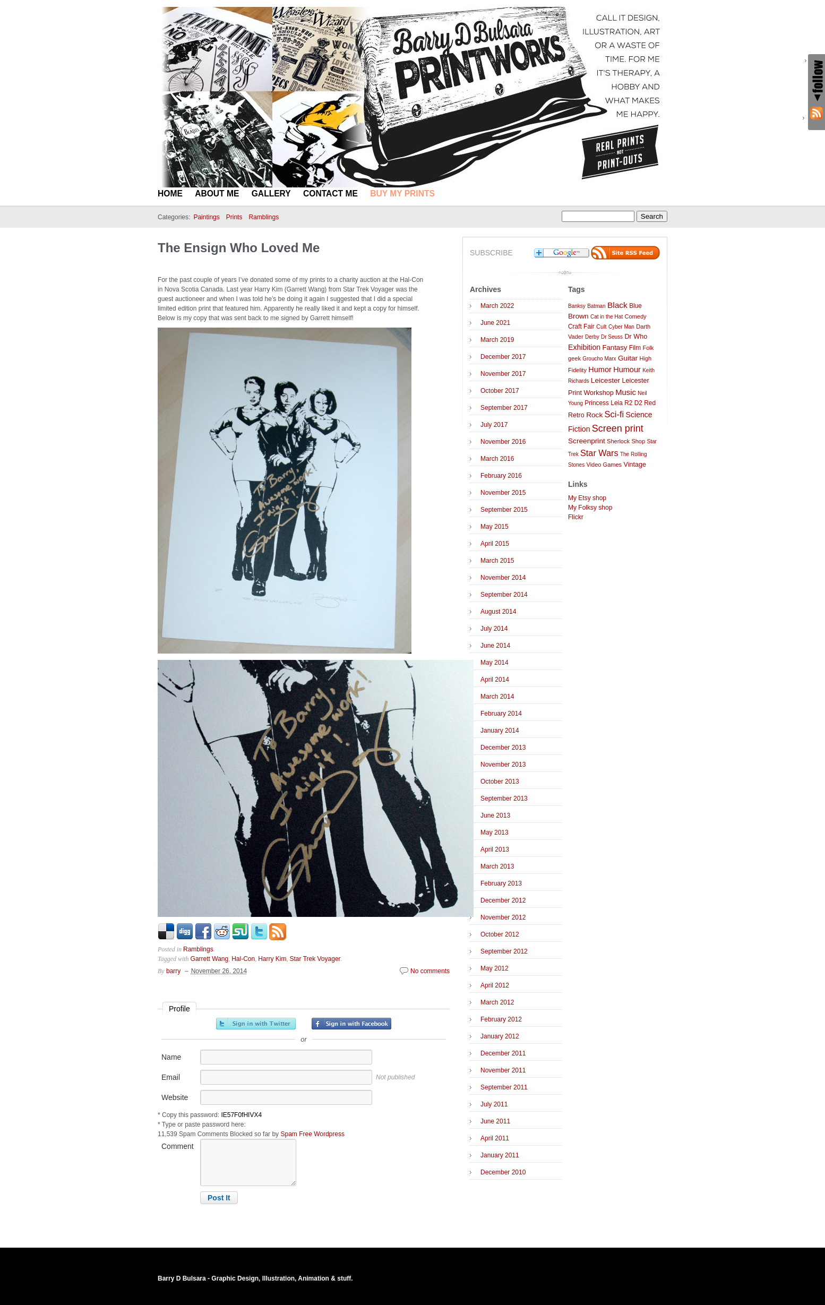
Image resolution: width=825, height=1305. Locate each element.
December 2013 (503, 747)
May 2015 (494, 526)
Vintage (634, 464)
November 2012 (503, 917)
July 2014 (494, 628)
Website (174, 1097)
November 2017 (503, 373)
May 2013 (494, 832)
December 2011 (503, 1053)
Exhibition (584, 347)
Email (170, 1077)
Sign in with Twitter (256, 1023)
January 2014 (499, 730)
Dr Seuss (612, 337)
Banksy (577, 306)
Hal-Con (243, 959)
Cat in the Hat (606, 317)
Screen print (617, 428)
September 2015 (504, 509)
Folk (648, 348)
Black (617, 305)
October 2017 (499, 390)
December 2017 (503, 356)
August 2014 (498, 611)
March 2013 (497, 866)
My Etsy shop (587, 498)
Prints (234, 217)
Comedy (636, 316)
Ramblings (263, 217)
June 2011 (495, 1121)
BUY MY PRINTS (402, 193)
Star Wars (599, 453)
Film (635, 347)
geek (574, 358)
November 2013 (503, 764)
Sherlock (618, 441)
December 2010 (503, 1172)
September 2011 (504, 1087)
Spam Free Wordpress (312, 1134)
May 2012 (494, 968)
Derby (592, 337)
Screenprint (586, 441)
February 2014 (501, 713)
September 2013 (504, 798)
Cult (601, 326)
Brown (578, 316)
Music (625, 392)
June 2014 (495, 645)
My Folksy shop (590, 507)
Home (170, 193)
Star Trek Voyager (315, 959)
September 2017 (504, 407)
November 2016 (503, 441)
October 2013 (499, 781)
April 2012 (494, 985)
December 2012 (503, 900)
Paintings (206, 217)
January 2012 (499, 1036)
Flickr (575, 517)
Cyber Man (621, 327)
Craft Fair (581, 326)
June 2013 (495, 815)
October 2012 (499, 934)
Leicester (605, 380)
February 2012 (501, 1019)
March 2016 (497, 458)
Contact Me (330, 193)
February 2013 (501, 883)
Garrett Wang (210, 959)
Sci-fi (614, 414)
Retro (576, 415)
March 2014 (497, 696)
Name (171, 1057)
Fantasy (614, 347)
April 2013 (494, 849)
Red (650, 403)
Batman (596, 306)
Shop (638, 441)
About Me (217, 193)
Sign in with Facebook (351, 1023)
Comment (177, 1146)
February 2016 (501, 475)
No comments (430, 971)
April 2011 (494, 1138)
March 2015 (497, 560)
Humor (600, 369)
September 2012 (504, 951)
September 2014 (504, 594)
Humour (627, 369)
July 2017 (494, 424)
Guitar (628, 358)
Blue (635, 306)
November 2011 (503, 1070)
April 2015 (494, 543)
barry (173, 971)
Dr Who (635, 336)
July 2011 (494, 1104)
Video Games (604, 464)
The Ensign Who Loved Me (239, 248)
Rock (594, 415)
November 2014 (503, 577)
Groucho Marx (599, 359)
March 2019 (497, 340)
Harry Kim (272, 959)
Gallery (271, 193)
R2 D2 (633, 403)
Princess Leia (603, 403)
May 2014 (494, 662)
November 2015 (503, 492)
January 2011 (499, 1155)
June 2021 (495, 323)
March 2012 (497, 1002)
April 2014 (494, 679)
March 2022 (497, 306)
